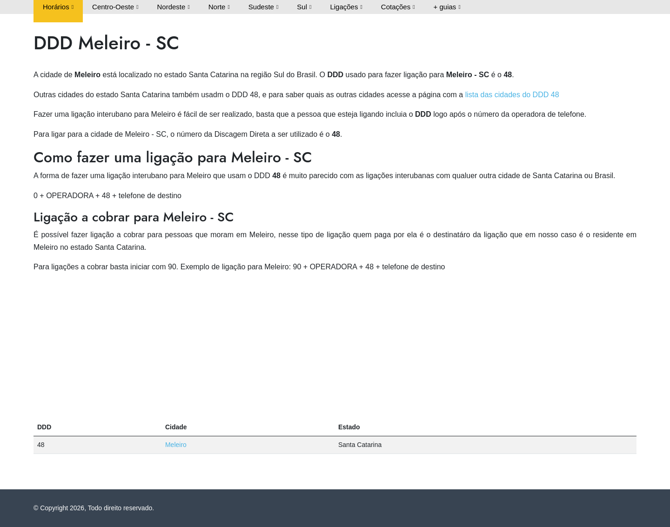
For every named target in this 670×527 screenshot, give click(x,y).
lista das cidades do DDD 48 (512, 95)
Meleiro (176, 444)
